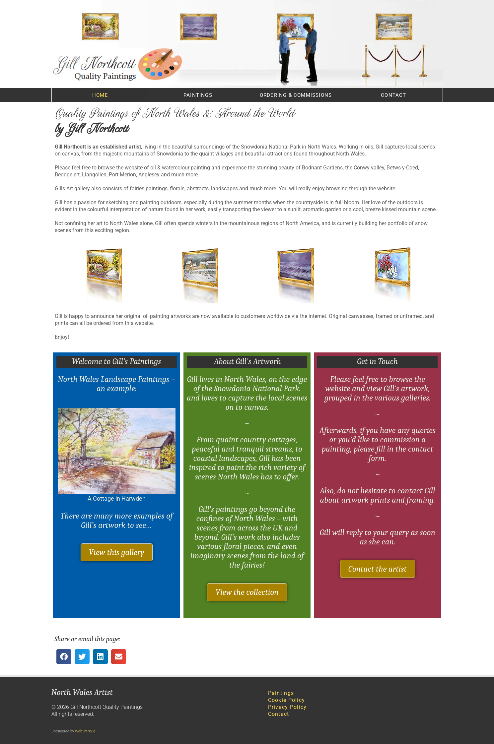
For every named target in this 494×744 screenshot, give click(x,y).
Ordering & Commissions (296, 95)
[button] (63, 656)
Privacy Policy (287, 707)
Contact (393, 95)
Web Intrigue (85, 731)
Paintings (197, 95)
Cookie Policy (286, 700)
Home (100, 95)
